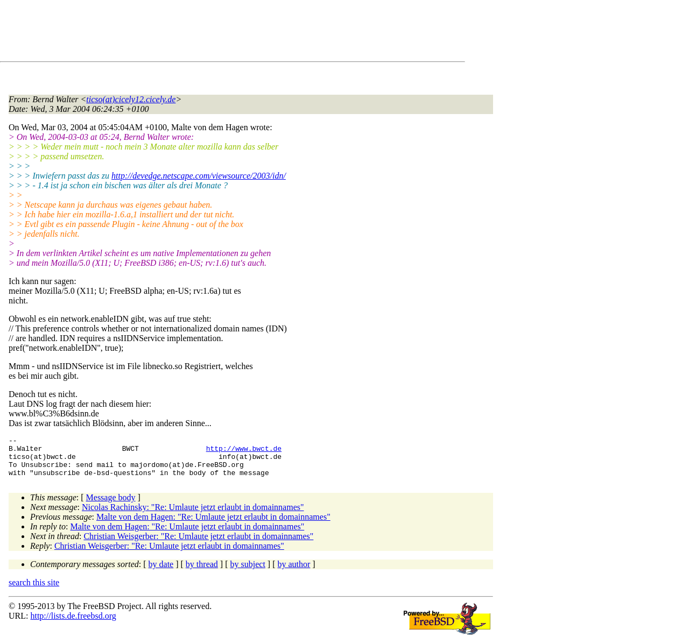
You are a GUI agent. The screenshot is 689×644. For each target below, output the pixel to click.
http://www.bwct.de (244, 451)
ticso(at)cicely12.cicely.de (130, 99)
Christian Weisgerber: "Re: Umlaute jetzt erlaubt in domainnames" (198, 544)
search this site (34, 590)
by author (293, 572)
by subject (247, 572)
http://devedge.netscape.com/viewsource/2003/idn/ (198, 175)
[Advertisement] (204, 33)
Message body (111, 505)
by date (161, 572)
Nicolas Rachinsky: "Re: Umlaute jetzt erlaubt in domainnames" (193, 515)
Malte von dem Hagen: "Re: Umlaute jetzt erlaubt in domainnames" (213, 524)
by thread (202, 572)
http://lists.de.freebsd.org (73, 623)
